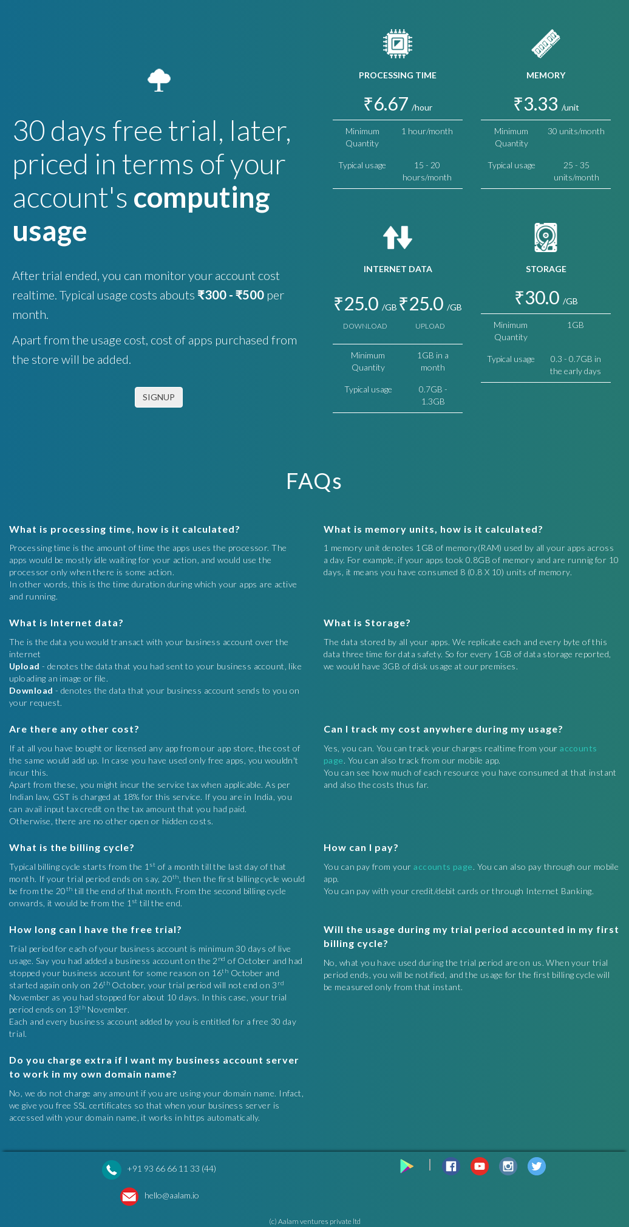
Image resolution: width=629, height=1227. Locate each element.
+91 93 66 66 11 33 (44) (171, 1168)
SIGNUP (159, 397)
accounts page (442, 866)
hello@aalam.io (171, 1195)
